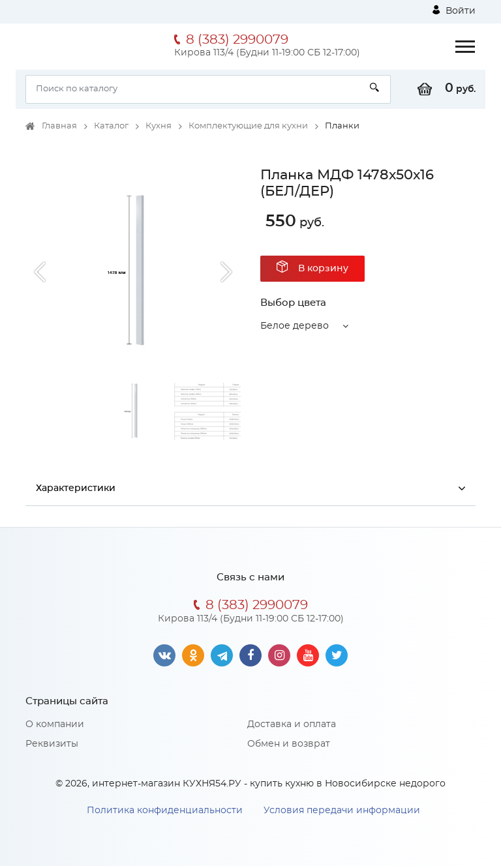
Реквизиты (51, 744)
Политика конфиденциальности (165, 810)
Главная (59, 126)
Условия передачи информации (342, 810)
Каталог (111, 126)
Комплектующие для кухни (248, 126)
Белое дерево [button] (294, 326)
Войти (454, 10)
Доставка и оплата (291, 724)
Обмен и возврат (288, 744)
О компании (54, 724)
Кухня (158, 126)
